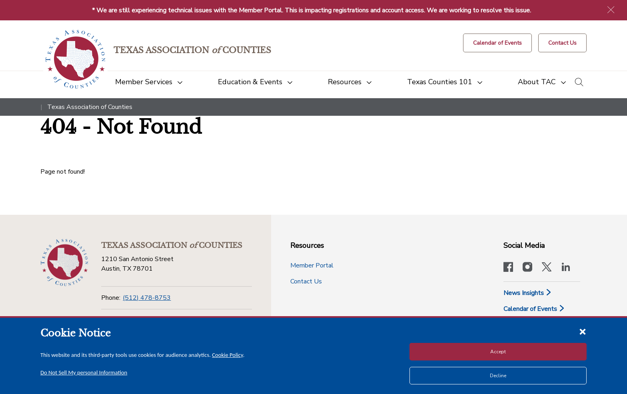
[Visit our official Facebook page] (508, 268)
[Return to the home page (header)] (75, 59)
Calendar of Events (534, 309)
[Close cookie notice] (583, 331)
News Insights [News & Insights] (527, 293)
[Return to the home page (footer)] (64, 263)
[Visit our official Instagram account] (527, 268)
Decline (498, 375)
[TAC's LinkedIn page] (566, 268)
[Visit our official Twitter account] (546, 268)
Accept (498, 351)
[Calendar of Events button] (497, 43)
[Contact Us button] (562, 43)
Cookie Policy (227, 354)
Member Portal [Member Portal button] (311, 265)
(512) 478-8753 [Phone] (147, 297)
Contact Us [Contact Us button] (306, 281)
